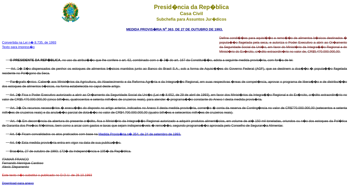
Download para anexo (18, 183)
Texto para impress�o (18, 47)
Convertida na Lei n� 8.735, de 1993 (29, 42)
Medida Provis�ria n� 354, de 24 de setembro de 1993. (139, 134)
